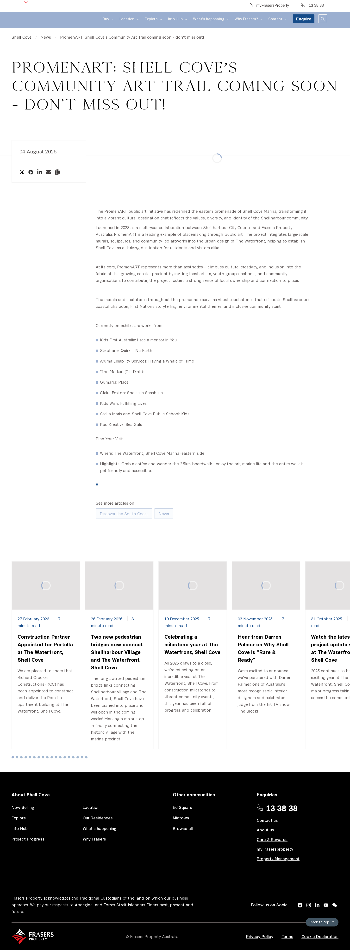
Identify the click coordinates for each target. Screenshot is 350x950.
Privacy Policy (259, 936)
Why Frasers (94, 838)
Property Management (278, 858)
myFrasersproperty (275, 849)
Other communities (194, 794)
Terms (287, 936)
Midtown (181, 817)
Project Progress (28, 838)
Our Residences (98, 817)
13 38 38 (312, 5)
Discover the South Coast (124, 513)
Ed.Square (182, 807)
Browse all (183, 828)
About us (265, 829)
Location (91, 807)
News (46, 37)
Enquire (303, 21)
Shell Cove (21, 37)
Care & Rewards (272, 839)
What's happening (100, 828)
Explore (19, 817)
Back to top (322, 921)
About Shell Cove (31, 794)
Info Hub (20, 828)
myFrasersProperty (269, 5)
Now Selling (23, 807)
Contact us (267, 820)
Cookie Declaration (319, 936)
